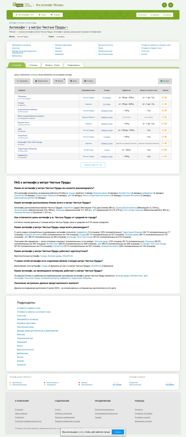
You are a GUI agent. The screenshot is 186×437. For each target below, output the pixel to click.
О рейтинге (19, 417)
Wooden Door (23, 122)
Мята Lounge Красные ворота (31, 116)
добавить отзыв (106, 111)
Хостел (144, 54)
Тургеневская (16, 383)
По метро (21, 23)
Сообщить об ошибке (143, 413)
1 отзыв (106, 150)
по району (154, 15)
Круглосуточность (105, 45)
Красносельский (135, 385)
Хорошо (118, 432)
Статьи (58, 410)
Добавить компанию (63, 413)
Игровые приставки (63, 45)
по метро (167, 15)
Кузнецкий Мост (86, 385)
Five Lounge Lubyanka (133, 210)
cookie (81, 432)
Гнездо (21, 103)
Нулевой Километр (131, 195)
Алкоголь (16, 48)
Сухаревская (50, 385)
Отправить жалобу (142, 417)
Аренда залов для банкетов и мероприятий (24, 52)
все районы (170, 384)
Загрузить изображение (65, 417)
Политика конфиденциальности (28, 421)
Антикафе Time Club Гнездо (30, 142)
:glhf (19, 129)
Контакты (139, 410)
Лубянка (88, 124)
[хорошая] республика (27, 109)
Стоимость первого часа (151, 48)
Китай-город (88, 150)
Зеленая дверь (100, 193)
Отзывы (55, 15)
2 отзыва (107, 137)
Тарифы (98, 417)
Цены (42, 15)
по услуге (142, 15)
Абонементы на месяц (21, 45)
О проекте (19, 410)
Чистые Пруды (88, 98)
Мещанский (133, 383)
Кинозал (58, 51)
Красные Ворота (88, 117)
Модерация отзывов (143, 421)
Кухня (100, 48)
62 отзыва (106, 104)
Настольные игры (105, 54)
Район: (51, 37)
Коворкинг (59, 54)
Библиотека (17, 56)
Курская (88, 104)
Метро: (12, 37)
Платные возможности (104, 410)
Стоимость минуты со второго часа (156, 45)
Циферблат (23, 155)
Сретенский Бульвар (18, 385)
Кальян (58, 48)
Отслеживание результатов (106, 413)
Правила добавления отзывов (67, 421)
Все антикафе (25, 15)
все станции (117, 384)
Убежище (22, 96)
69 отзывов (107, 98)
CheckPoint (22, 136)
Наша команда (21, 413)
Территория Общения (27, 149)
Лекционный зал (105, 51)
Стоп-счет (145, 51)
